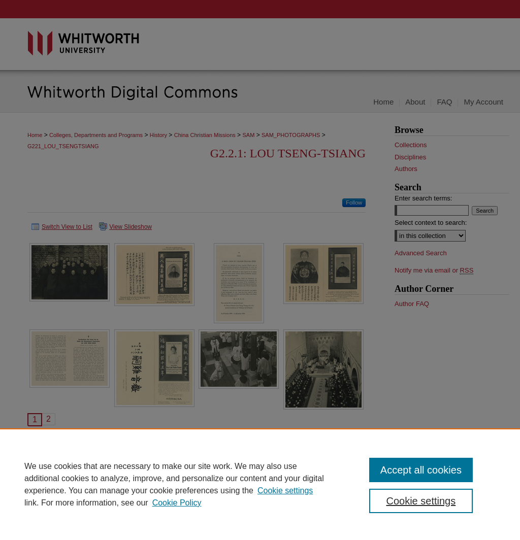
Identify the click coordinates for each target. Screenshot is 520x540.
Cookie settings (285, 490)
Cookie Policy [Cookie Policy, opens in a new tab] (177, 502)
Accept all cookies (421, 470)
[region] (260, 484)
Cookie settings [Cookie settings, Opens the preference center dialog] (421, 501)
